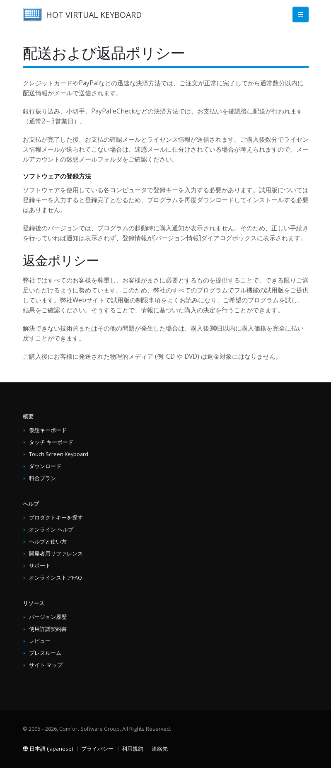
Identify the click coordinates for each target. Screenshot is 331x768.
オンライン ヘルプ (51, 529)
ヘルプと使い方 (48, 541)
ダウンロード (45, 466)
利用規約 (132, 748)
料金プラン (42, 478)
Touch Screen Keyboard (58, 454)
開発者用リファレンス (56, 553)
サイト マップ (46, 665)
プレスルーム (45, 653)
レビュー (40, 641)
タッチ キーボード (51, 442)
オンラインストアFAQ (55, 577)
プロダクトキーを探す (56, 517)
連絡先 (160, 748)
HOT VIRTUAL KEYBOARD (94, 14)
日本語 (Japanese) (48, 748)
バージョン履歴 (48, 617)
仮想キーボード (48, 430)
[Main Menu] (300, 15)
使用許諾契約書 (48, 629)
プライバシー (97, 748)
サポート (40, 565)
